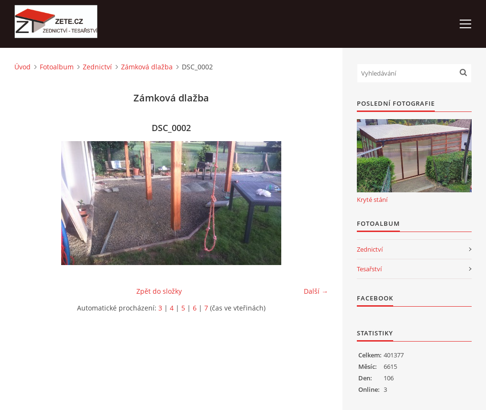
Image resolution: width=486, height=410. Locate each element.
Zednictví (97, 66)
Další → (316, 291)
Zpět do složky (159, 291)
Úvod (22, 66)
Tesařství (369, 269)
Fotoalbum (57, 66)
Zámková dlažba (147, 66)
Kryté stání (372, 199)
